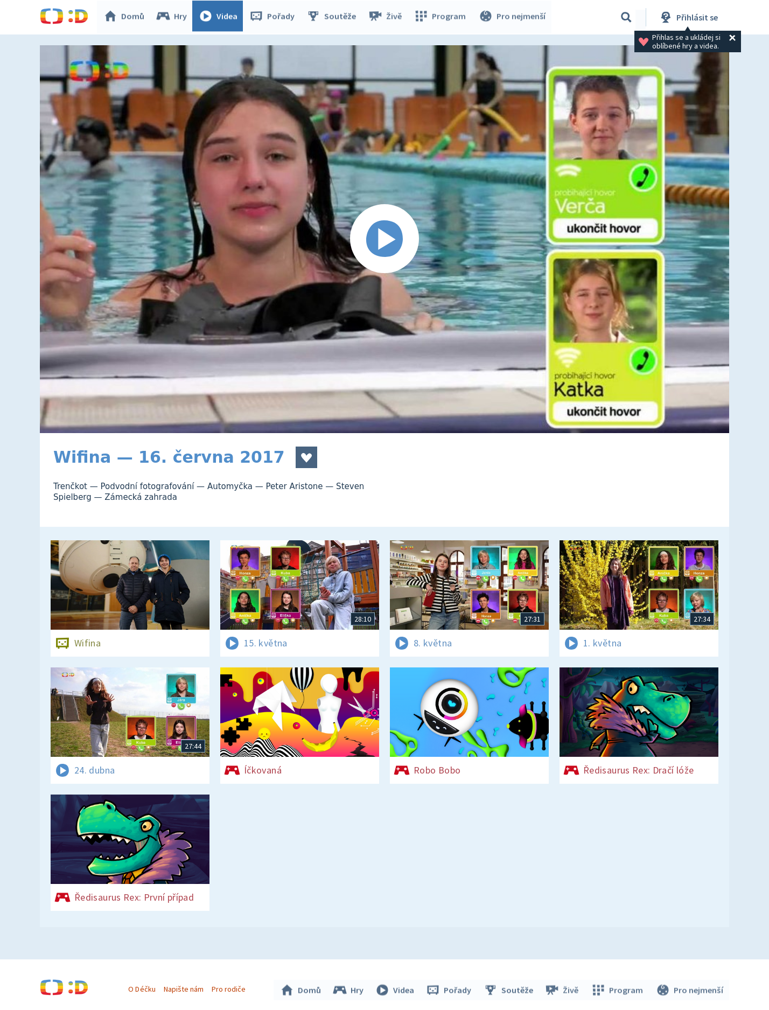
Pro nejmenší (513, 17)
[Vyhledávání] (626, 17)
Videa (221, 17)
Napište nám (185, 987)
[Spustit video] (384, 239)
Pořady (274, 17)
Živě (387, 17)
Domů (127, 17)
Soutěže (334, 17)
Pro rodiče (230, 987)
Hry (174, 17)
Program (441, 17)
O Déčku (143, 987)
